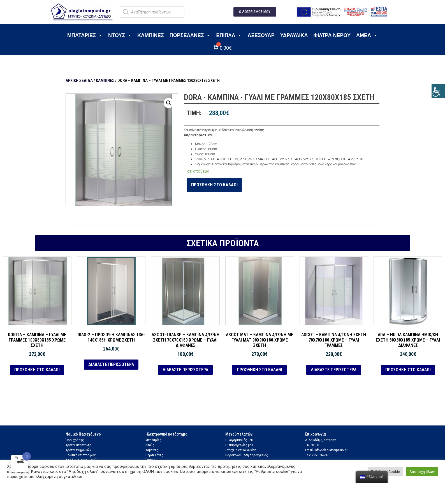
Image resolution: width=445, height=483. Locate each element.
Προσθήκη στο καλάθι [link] (214, 184)
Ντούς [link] (149, 445)
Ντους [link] (120, 35)
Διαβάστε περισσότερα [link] (111, 364)
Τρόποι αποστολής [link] (78, 445)
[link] (438, 91)
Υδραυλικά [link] (294, 35)
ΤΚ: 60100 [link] (312, 445)
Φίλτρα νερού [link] (331, 35)
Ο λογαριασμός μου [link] (239, 440)
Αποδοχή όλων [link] (422, 472)
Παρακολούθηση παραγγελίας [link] (246, 455)
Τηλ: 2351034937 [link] (317, 455)
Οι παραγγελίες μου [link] (239, 445)
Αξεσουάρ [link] (260, 35)
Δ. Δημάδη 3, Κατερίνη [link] (320, 440)
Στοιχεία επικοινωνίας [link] (240, 450)
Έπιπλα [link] (229, 35)
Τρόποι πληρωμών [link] (78, 450)
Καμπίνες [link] (150, 35)
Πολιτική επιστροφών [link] (81, 455)
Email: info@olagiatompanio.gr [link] (326, 450)
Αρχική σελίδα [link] (79, 80)
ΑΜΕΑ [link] (367, 35)
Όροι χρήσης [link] (75, 440)
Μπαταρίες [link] (85, 35)
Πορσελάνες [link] (190, 35)
